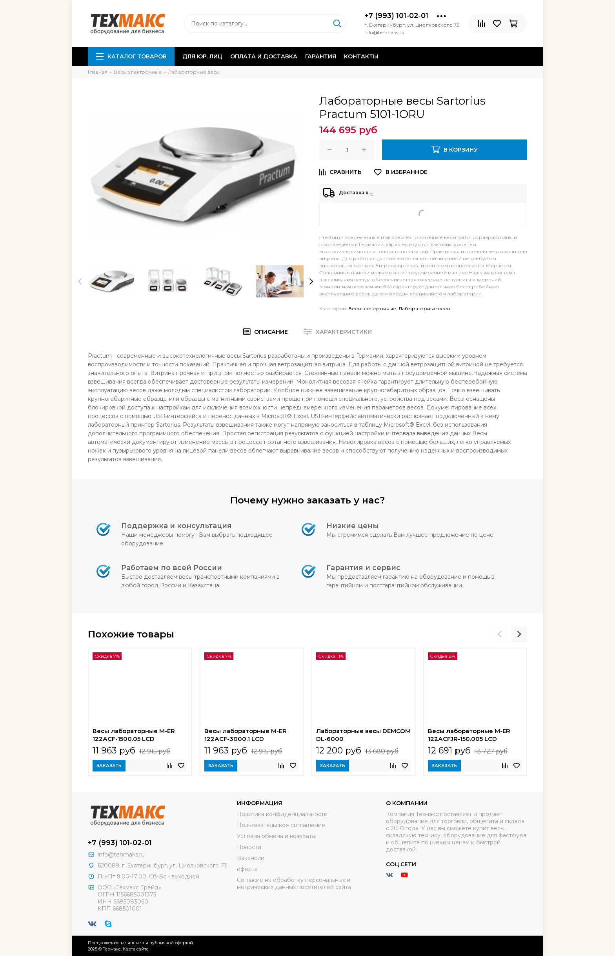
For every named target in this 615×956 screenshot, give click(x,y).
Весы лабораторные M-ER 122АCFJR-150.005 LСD (469, 734)
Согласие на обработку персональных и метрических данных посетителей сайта (294, 883)
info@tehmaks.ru (121, 854)
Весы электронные (372, 308)
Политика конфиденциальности (282, 814)
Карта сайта (136, 949)
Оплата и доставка (263, 56)
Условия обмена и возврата (276, 836)
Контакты (361, 56)
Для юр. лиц (202, 56)
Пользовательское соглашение (281, 825)
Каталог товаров (131, 56)
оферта (247, 869)
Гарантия (320, 56)
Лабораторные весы (424, 308)
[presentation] (80, 281)
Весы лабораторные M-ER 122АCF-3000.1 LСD (245, 734)
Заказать (109, 765)
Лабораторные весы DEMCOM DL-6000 (363, 734)
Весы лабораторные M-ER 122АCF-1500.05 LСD (134, 734)
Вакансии (250, 858)
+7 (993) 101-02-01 (396, 15)
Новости (249, 847)
